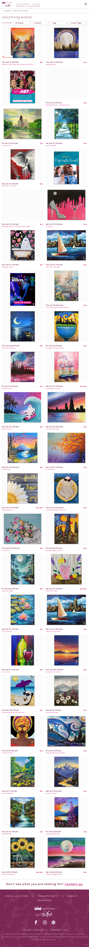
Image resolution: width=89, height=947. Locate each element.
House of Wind (51, 793)
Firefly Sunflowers (8, 874)
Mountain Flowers (52, 712)
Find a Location (16, 896)
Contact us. (74, 884)
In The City (49, 226)
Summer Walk (51, 145)
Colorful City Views (52, 429)
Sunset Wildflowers (53, 834)
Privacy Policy (33, 930)
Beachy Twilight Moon (54, 874)
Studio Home (22, 4)
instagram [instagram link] (45, 922)
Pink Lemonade (51, 591)
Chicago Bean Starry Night (55, 753)
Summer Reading (8, 348)
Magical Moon (51, 64)
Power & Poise (7, 753)
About (73, 896)
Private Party (48, 896)
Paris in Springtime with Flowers (57, 307)
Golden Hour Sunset (53, 672)
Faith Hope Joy (7, 510)
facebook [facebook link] (36, 922)
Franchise (44, 900)
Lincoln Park (6, 145)
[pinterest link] (53, 922)
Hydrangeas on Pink (53, 388)
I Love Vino (6, 672)
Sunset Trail (6, 469)
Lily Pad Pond (7, 631)
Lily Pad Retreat (7, 793)
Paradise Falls (7, 834)
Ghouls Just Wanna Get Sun (55, 510)
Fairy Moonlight (7, 591)
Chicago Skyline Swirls (54, 550)
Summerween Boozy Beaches (13, 712)
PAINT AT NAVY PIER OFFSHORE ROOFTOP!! (17, 64)
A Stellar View (7, 388)
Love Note (6, 550)
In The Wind (50, 469)
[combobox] (22, 23)
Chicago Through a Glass (55, 348)
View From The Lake (53, 631)
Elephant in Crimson (9, 186)
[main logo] (7, 3)
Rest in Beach (7, 429)
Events (36, 4)
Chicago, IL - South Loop (13, 11)
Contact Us (58, 930)
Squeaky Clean (7, 267)
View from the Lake (53, 267)
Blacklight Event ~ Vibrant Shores (58, 105)
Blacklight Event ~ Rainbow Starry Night (16, 226)
